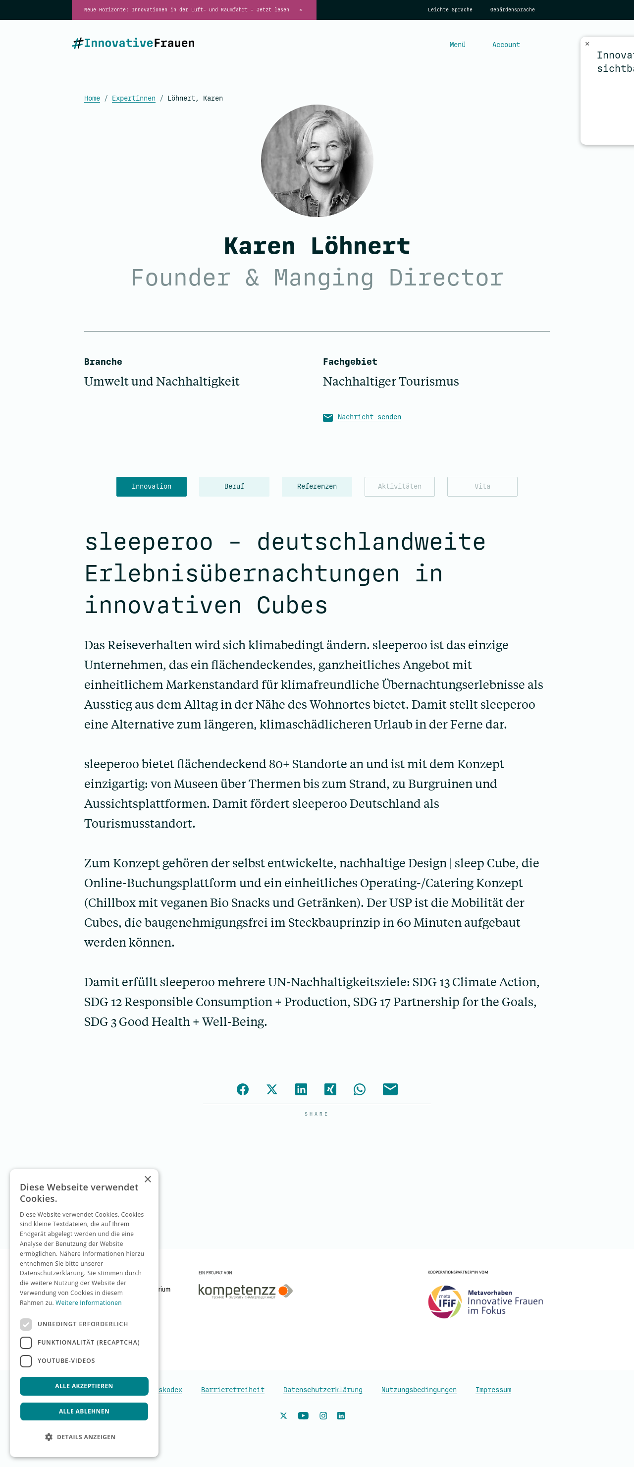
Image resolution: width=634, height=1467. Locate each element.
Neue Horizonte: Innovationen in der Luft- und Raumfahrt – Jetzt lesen (186, 10)
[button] (84, 1437)
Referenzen (317, 486)
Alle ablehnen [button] (84, 1411)
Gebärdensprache (512, 10)
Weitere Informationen (88, 1302)
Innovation (151, 486)
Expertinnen (134, 98)
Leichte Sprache (450, 10)
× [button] (147, 1180)
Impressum (493, 1390)
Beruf (234, 486)
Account (506, 45)
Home (92, 98)
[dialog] (84, 1313)
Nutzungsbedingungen (419, 1390)
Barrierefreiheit (232, 1390)
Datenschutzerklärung (323, 1390)
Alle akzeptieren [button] (84, 1386)
